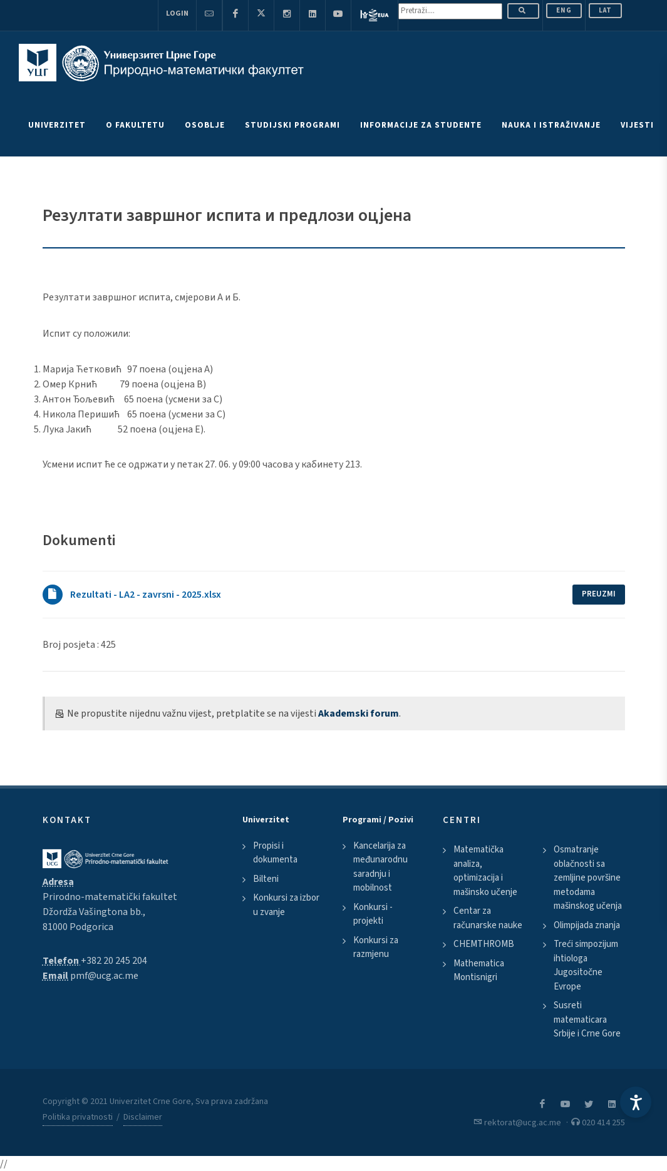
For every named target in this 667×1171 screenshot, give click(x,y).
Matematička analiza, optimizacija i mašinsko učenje (485, 871)
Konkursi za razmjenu (375, 947)
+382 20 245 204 (114, 961)
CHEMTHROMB (483, 944)
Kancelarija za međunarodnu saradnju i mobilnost (380, 867)
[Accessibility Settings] (635, 1102)
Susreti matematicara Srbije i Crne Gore (587, 1019)
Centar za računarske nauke (487, 918)
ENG (564, 10)
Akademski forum (358, 713)
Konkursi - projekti (373, 914)
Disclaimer (142, 1117)
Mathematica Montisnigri (478, 970)
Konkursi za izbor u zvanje (286, 905)
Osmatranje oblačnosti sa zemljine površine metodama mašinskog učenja (588, 878)
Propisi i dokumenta (275, 853)
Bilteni (266, 879)
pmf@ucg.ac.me (104, 976)
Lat (605, 10)
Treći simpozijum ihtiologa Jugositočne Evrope (586, 965)
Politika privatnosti (78, 1117)
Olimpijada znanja (587, 925)
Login (177, 13)
